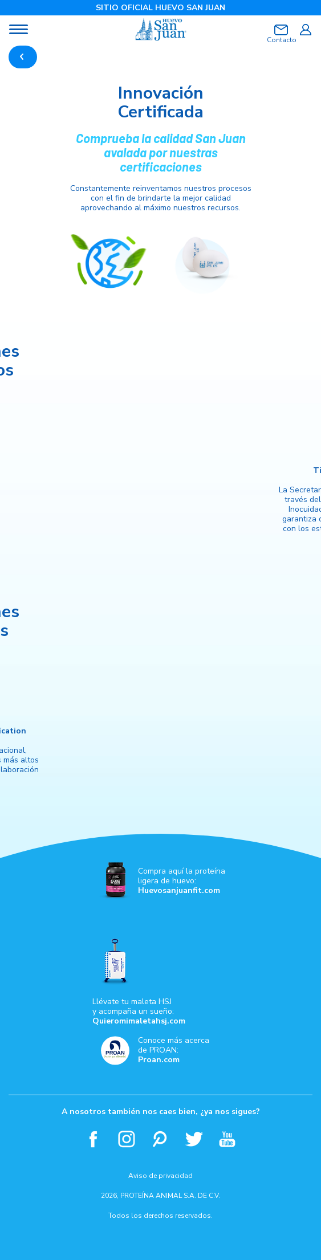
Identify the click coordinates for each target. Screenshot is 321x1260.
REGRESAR (23, 57)
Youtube (228, 1139)
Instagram (127, 1139)
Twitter (194, 1139)
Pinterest (160, 1139)
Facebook (93, 1139)
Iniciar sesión (305, 29)
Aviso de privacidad (160, 1175)
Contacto (281, 39)
